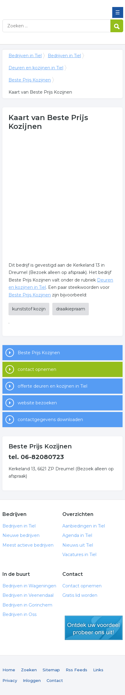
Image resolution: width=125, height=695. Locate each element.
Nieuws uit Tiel (77, 545)
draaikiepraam (70, 309)
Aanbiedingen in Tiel (83, 526)
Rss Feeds (76, 669)
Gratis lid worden (79, 595)
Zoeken (29, 669)
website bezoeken (37, 403)
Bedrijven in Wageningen (29, 586)
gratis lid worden (94, 628)
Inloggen (32, 680)
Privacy (9, 680)
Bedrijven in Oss (19, 614)
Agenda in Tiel (77, 535)
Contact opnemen (82, 586)
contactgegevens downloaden (50, 419)
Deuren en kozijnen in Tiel (36, 68)
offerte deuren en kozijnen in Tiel (52, 386)
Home (8, 669)
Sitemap (51, 669)
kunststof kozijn (29, 309)
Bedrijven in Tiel (46, 7)
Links (98, 669)
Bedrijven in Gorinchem (27, 605)
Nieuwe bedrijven (21, 535)
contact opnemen (37, 369)
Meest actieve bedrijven (28, 545)
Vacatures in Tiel (79, 554)
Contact (55, 680)
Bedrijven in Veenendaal (28, 595)
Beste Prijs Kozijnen (30, 80)
